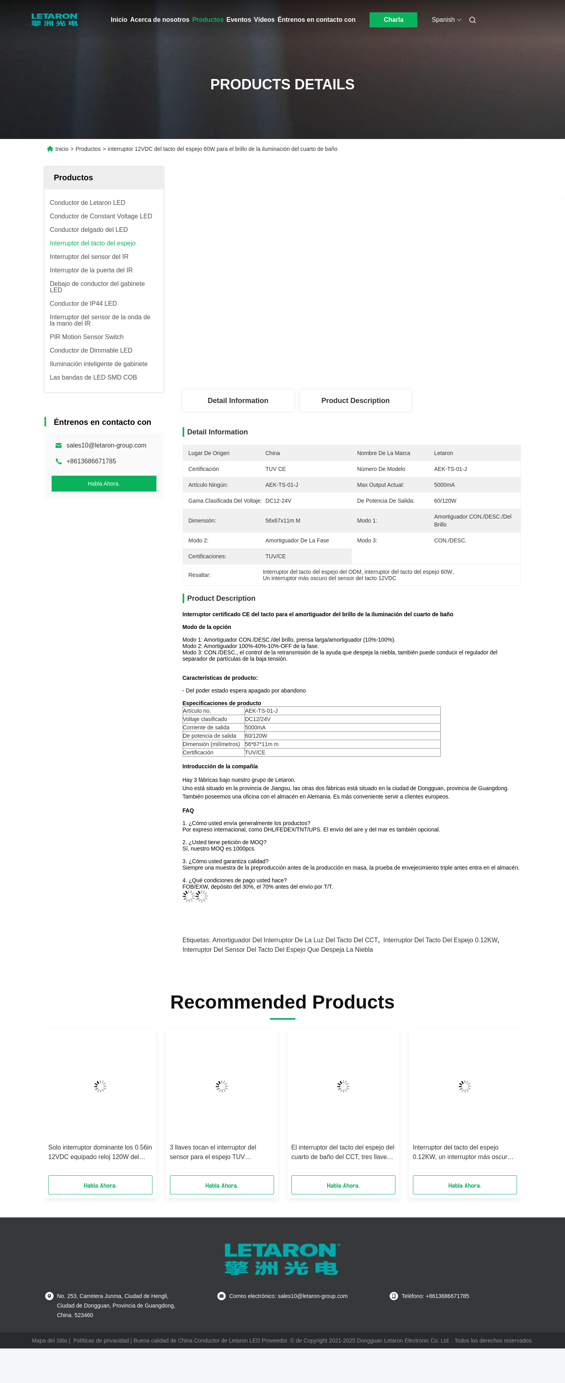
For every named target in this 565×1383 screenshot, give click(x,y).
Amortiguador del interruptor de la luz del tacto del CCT (295, 940)
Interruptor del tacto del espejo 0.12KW (440, 940)
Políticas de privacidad (101, 1340)
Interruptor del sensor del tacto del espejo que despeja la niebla (278, 949)
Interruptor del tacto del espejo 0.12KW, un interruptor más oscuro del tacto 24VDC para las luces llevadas (462, 1153)
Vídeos (264, 19)
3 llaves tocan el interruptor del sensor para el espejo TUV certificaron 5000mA (213, 1153)
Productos (208, 19)
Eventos (238, 19)
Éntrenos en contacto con (316, 19)
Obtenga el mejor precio (405, 364)
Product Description (355, 401)
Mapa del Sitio (49, 1340)
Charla (394, 19)
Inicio (119, 19)
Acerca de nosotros (159, 19)
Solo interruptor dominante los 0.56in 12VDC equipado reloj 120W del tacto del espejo (100, 1153)
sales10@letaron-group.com (107, 445)
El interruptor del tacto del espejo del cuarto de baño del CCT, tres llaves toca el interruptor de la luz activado (343, 1153)
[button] (61, 1105)
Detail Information (238, 401)
